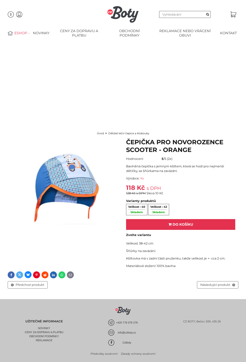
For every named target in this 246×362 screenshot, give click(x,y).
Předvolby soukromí (104, 353)
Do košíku (180, 224)
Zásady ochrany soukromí (138, 353)
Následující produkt (217, 285)
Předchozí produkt (27, 285)
